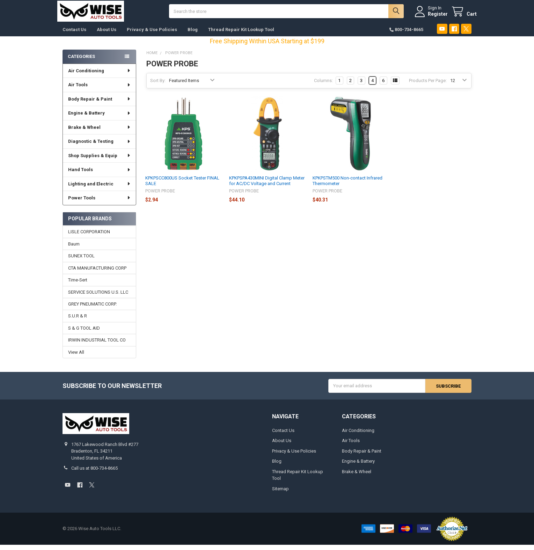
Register (432, 16)
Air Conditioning (99, 76)
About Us (106, 34)
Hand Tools (99, 174)
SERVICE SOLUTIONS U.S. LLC (98, 297)
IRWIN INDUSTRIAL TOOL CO (97, 345)
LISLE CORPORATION (89, 237)
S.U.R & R (77, 321)
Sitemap (280, 494)
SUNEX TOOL (81, 261)
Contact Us (74, 34)
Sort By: (158, 85)
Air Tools (99, 90)
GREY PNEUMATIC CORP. (92, 309)
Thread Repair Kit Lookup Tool (241, 34)
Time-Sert (77, 285)
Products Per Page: (428, 85)
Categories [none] (81, 61)
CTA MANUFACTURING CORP (97, 273)
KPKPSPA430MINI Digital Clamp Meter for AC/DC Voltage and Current (267, 186)
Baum (74, 249)
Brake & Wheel (99, 132)
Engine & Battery (99, 118)
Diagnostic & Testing (99, 146)
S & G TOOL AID (84, 333)
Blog (193, 34)
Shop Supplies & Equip (99, 160)
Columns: (323, 85)
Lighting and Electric (99, 189)
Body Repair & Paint (99, 104)
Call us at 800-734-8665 (94, 473)
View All (76, 357)
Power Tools (99, 203)
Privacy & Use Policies (152, 34)
